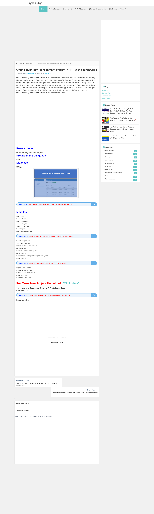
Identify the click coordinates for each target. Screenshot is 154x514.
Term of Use (106, 96)
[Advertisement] (56, 26)
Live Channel (109, 163)
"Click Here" (71, 285)
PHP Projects (80, 9)
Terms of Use (142, 510)
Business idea (109, 150)
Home (43, 9)
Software (113, 9)
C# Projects (67, 9)
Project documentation (97, 9)
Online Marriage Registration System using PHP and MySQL (49, 297)
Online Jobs (109, 166)
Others (123, 9)
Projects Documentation (113, 172)
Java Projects (54, 9)
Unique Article (110, 179)
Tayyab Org (34, 3)
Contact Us (106, 98)
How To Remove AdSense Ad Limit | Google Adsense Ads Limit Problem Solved (122, 129)
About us (105, 90)
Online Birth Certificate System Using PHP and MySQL (48, 265)
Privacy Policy (107, 93)
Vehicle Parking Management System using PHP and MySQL (50, 206)
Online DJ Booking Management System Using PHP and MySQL (51, 238)
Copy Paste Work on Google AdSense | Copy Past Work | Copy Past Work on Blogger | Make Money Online (123, 111)
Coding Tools (109, 157)
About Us (126, 510)
